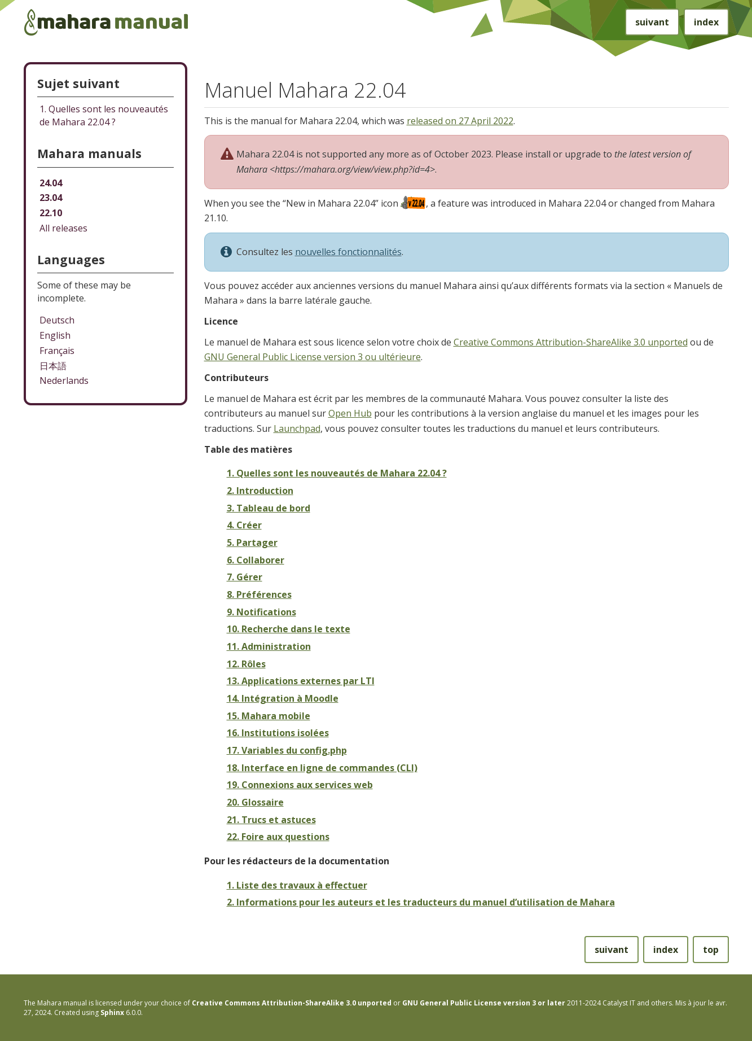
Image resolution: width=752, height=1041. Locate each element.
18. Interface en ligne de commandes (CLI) (322, 768)
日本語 (53, 366)
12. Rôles (246, 664)
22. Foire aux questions (278, 836)
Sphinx (112, 1012)
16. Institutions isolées (278, 733)
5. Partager (252, 542)
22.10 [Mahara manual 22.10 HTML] (50, 213)
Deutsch (56, 320)
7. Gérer (244, 577)
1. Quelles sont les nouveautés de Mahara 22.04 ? (337, 473)
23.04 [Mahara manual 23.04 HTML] (50, 197)
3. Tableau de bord (268, 508)
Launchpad (297, 428)
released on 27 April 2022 (460, 121)
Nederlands (64, 380)
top (711, 949)
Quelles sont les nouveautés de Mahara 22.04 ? (103, 115)
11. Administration (269, 646)
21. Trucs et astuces (271, 819)
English (55, 335)
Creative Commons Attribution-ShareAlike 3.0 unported (571, 342)
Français (56, 350)
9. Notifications (261, 612)
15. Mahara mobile (268, 716)
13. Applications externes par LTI (301, 681)
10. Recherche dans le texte (288, 629)
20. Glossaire (255, 802)
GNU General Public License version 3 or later (483, 1003)
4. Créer (244, 525)
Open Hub (350, 413)
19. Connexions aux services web (300, 784)
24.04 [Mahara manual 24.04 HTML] (50, 183)
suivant (652, 22)
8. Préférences (259, 594)
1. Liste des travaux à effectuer (297, 885)
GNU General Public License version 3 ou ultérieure (312, 357)
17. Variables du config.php (287, 750)
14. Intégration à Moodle (282, 698)
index (706, 22)
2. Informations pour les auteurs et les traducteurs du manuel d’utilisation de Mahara (421, 902)
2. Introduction (260, 490)
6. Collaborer (255, 560)
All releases (63, 228)
